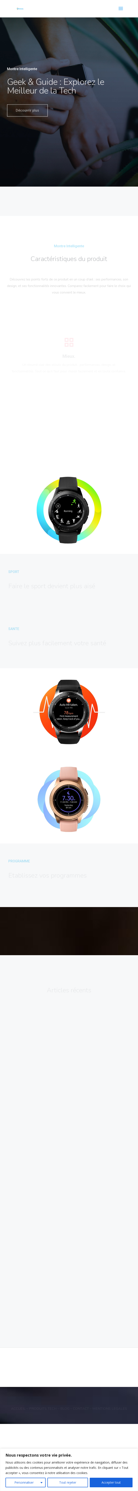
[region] (69, 1470)
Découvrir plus (27, 115)
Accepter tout (111, 1482)
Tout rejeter (67, 1482)
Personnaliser (24, 1482)
